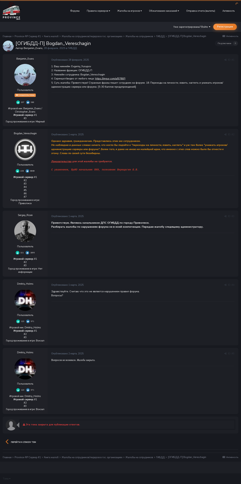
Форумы (75, 11)
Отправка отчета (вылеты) (200, 11)
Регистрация (225, 26)
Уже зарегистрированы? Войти (191, 27)
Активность (228, 11)
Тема (6, 478)
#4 (233, 285)
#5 (233, 353)
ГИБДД (72, 48)
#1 (233, 60)
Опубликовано (70, 60)
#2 (233, 134)
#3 (233, 216)
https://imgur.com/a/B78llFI (110, 78)
